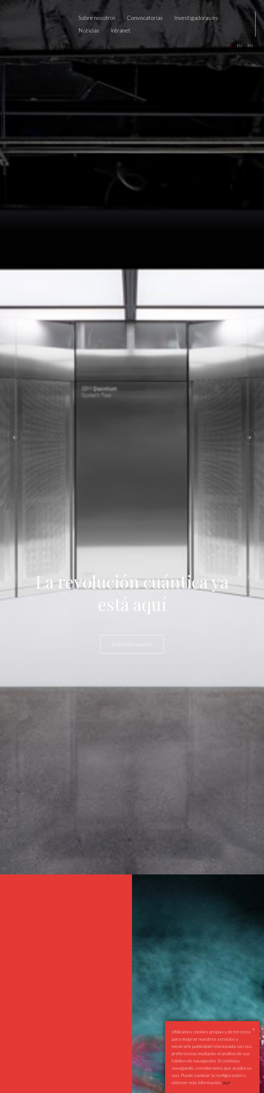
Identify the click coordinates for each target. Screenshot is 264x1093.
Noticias (88, 30)
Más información (132, 643)
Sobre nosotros (97, 17)
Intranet (120, 30)
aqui (226, 1082)
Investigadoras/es (196, 17)
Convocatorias (145, 17)
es (229, 45)
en (250, 45)
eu (239, 45)
